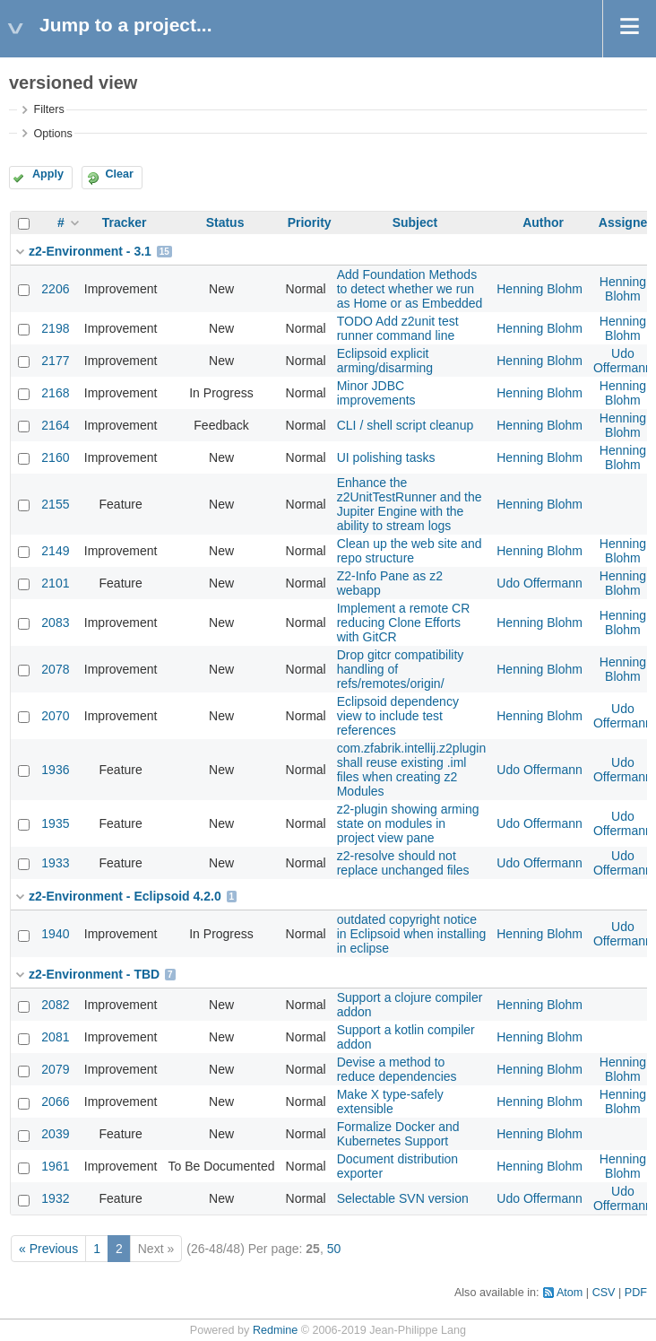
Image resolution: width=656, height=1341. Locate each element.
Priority (310, 222)
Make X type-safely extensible (390, 1101)
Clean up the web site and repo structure (409, 550)
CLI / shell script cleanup (405, 425)
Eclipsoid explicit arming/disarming (385, 360)
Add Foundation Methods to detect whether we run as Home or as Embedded (410, 288)
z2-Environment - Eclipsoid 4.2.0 (125, 896)
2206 (55, 289)
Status (225, 222)
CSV (604, 1292)
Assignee (626, 222)
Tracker (124, 222)
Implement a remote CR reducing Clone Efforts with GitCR (403, 622)
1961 (55, 1166)
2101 (55, 583)
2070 (55, 716)
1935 (55, 823)
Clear (119, 174)
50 (334, 1248)
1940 (55, 934)
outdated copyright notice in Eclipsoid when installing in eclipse (412, 933)
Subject (415, 222)
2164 (55, 425)
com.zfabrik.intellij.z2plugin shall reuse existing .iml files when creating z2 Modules (412, 769)
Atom (570, 1292)
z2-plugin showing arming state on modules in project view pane (408, 823)
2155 (55, 504)
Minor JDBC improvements (376, 393)
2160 (55, 457)
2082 (55, 1004)
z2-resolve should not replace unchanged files (403, 863)
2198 (55, 328)
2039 (55, 1134)
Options (52, 133)
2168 (55, 393)
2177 (55, 360)
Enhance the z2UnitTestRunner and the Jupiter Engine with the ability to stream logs (409, 504)
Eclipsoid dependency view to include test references (398, 715)
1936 (55, 769)
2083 (55, 622)
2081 (55, 1037)
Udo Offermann (622, 360)
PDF (636, 1292)
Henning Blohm (539, 289)
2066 (55, 1101)
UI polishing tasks (386, 457)
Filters (48, 109)
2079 (55, 1069)
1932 (55, 1198)
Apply (48, 174)
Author (543, 222)
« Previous (48, 1248)
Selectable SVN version (403, 1198)
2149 (55, 551)
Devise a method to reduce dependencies (397, 1069)
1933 (55, 863)
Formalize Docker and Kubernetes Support (398, 1133)
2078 (55, 669)
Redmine (275, 1330)
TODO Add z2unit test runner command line (398, 328)
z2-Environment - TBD (94, 974)
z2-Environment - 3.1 (90, 251)
